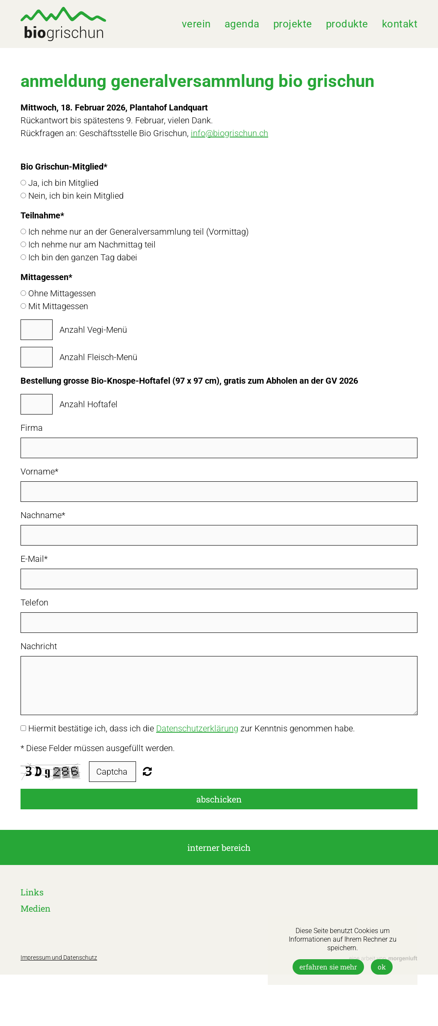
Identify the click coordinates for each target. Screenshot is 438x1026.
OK (382, 966)
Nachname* (43, 515)
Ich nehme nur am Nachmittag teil (92, 244)
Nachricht (39, 646)
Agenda (242, 24)
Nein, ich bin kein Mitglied (76, 196)
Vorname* (39, 471)
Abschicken (219, 799)
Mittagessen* (46, 277)
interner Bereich (219, 847)
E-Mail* (34, 559)
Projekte (292, 24)
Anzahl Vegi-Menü (93, 330)
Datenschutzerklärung (197, 728)
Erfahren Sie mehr (328, 966)
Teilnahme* (42, 215)
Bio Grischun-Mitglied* (64, 166)
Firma (32, 428)
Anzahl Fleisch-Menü (98, 357)
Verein (196, 24)
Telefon (34, 602)
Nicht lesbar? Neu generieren (147, 771)
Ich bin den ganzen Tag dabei (82, 257)
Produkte (347, 24)
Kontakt (400, 24)
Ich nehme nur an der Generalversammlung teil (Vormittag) (138, 232)
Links (32, 892)
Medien (35, 908)
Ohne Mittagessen (62, 293)
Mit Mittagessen (58, 306)
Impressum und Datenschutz (59, 957)
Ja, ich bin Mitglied (63, 183)
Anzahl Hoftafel (88, 404)
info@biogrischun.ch (229, 133)
